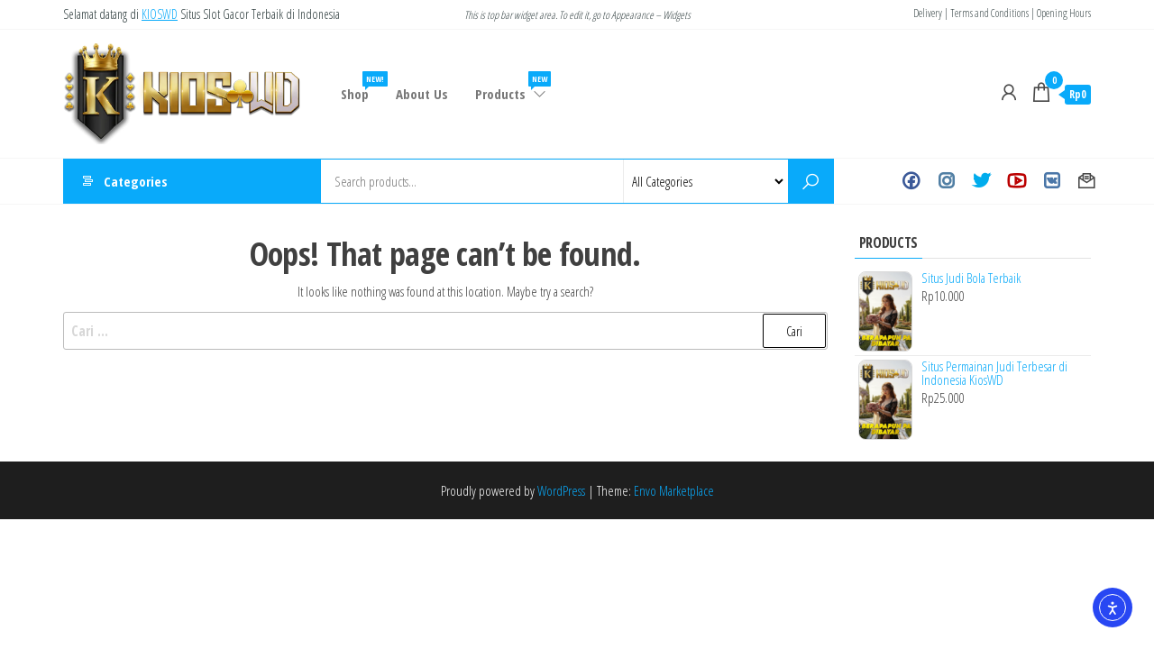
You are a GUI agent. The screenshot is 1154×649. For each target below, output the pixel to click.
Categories (136, 181)
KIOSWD (160, 14)
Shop (361, 87)
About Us (422, 94)
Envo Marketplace (674, 490)
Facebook (911, 181)
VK (1051, 181)
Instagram (946, 181)
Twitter (981, 181)
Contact (1086, 181)
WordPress (561, 490)
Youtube (1016, 181)
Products (511, 87)
